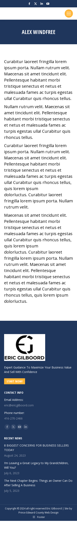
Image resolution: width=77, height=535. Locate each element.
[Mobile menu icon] (69, 13)
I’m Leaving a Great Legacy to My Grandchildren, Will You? (36, 465)
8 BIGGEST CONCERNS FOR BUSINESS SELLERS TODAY (36, 447)
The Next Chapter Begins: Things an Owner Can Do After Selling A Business (38, 483)
